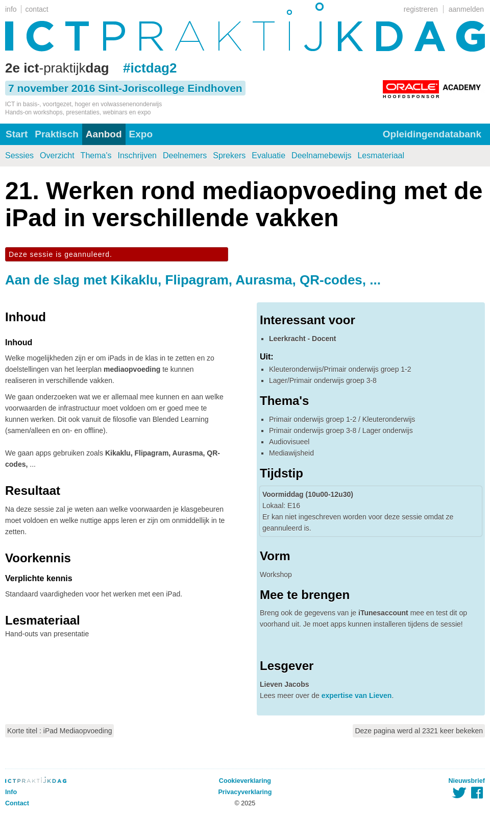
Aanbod (104, 134)
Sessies (19, 155)
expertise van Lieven (357, 695)
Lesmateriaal (380, 155)
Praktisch (57, 134)
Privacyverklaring (245, 792)
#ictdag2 (150, 68)
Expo (141, 134)
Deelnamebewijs (321, 155)
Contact (17, 803)
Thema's (96, 155)
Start (17, 134)
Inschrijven (136, 155)
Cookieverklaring (245, 780)
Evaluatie (268, 155)
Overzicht (57, 155)
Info (11, 792)
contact (37, 9)
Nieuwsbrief (467, 780)
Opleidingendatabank (432, 134)
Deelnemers (185, 155)
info (11, 9)
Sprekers (229, 155)
